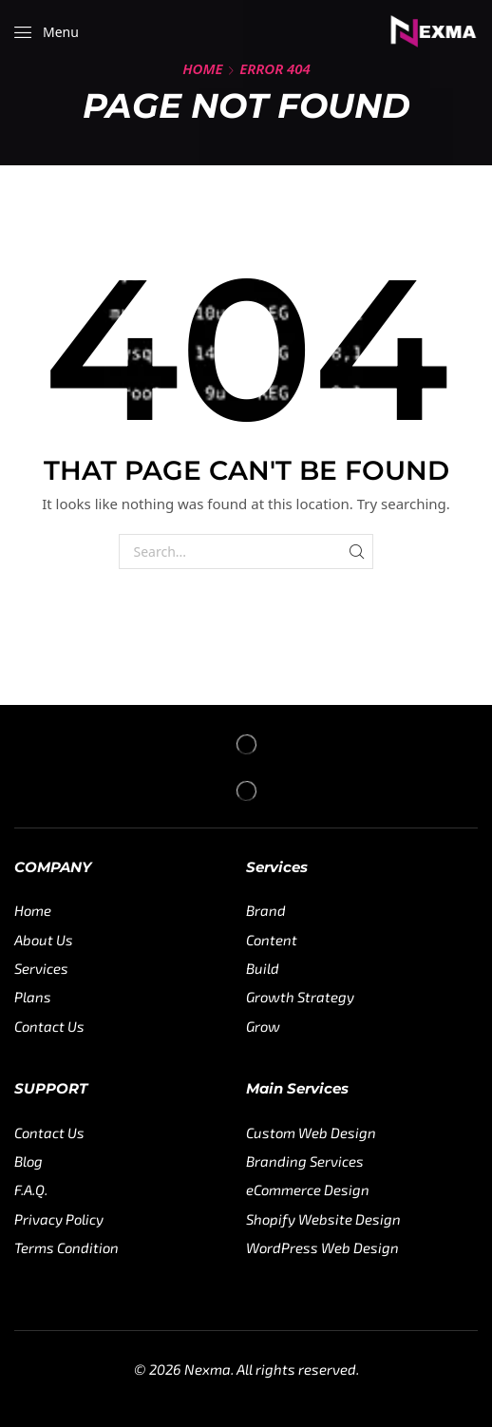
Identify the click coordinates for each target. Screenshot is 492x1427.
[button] (46, 32)
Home (202, 68)
